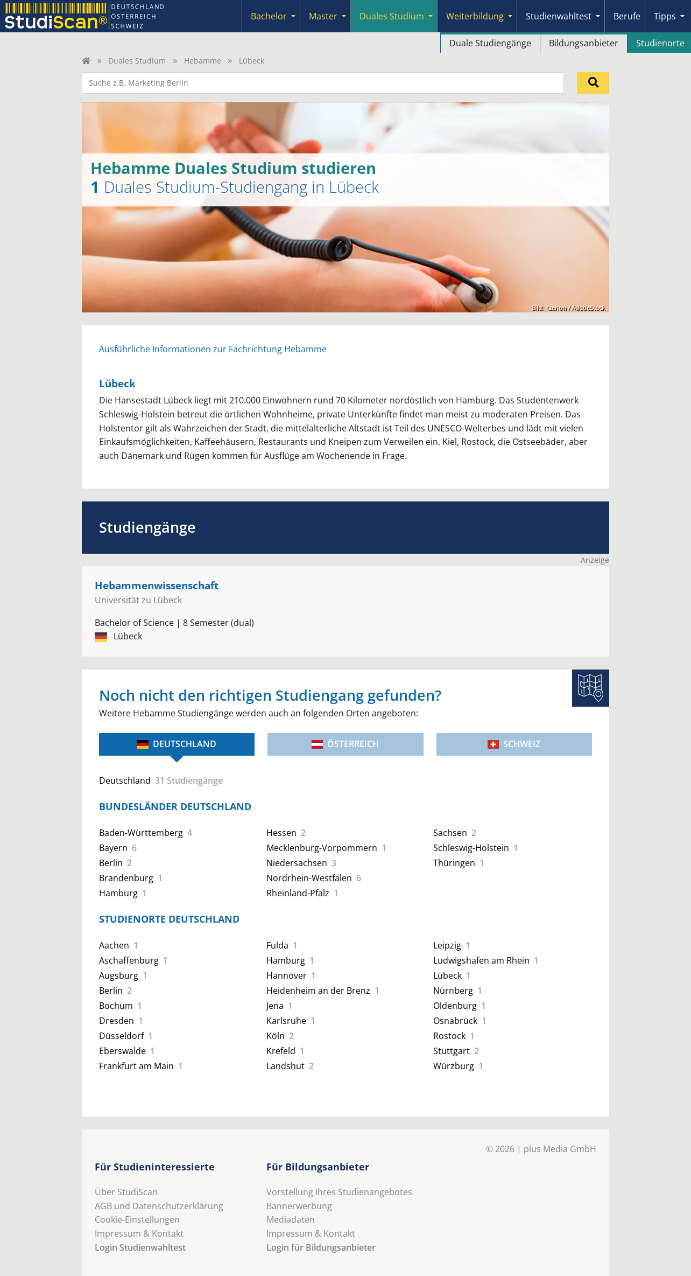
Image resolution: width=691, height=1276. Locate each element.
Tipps (665, 16)
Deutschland (176, 744)
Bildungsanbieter (583, 43)
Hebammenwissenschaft (156, 585)
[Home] (86, 60)
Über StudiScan (126, 1192)
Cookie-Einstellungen (137, 1219)
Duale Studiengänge (490, 43)
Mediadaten (290, 1219)
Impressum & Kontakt (139, 1233)
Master (323, 16)
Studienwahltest (558, 16)
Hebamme (202, 60)
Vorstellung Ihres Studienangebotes (339, 1192)
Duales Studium (391, 16)
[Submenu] (293, 16)
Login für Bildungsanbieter (321, 1247)
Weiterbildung (475, 16)
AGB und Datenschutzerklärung (159, 1206)
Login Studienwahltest (140, 1247)
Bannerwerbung (299, 1206)
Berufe (627, 16)
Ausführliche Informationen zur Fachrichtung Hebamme (213, 349)
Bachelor (269, 16)
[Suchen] (593, 83)
